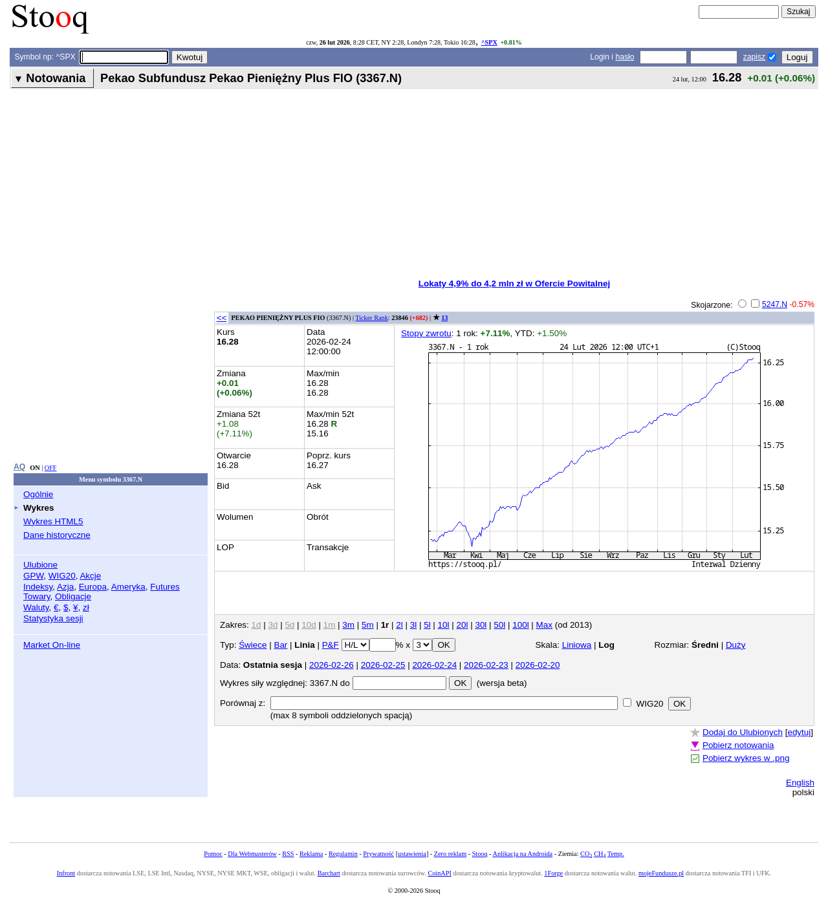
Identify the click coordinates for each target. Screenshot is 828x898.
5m (368, 625)
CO (586, 853)
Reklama (311, 853)
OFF (51, 467)
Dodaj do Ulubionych (743, 732)
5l (427, 625)
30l (480, 625)
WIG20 (62, 576)
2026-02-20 (538, 665)
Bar (280, 645)
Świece (253, 645)
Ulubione (40, 565)
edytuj (799, 732)
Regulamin (343, 853)
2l (399, 625)
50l (499, 625)
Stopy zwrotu (426, 333)
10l (444, 625)
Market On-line (51, 645)
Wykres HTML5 (53, 521)
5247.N (774, 304)
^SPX (489, 42)
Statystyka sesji (53, 618)
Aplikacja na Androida (523, 853)
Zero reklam (450, 853)
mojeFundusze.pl (661, 873)
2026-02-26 (331, 665)
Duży (736, 645)
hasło (624, 56)
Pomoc (213, 853)
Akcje (90, 576)
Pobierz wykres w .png (746, 758)
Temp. (615, 853)
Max (544, 625)
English (800, 782)
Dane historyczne (57, 535)
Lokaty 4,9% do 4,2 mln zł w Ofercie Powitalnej (514, 283)
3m (348, 625)
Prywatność (378, 853)
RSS (288, 853)
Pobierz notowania (738, 745)
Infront (66, 873)
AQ (19, 466)
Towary (36, 596)
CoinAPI (439, 873)
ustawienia (412, 853)
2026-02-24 (434, 665)
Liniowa (577, 645)
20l (462, 625)
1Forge (553, 873)
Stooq (480, 853)
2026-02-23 (486, 665)
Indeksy (37, 587)
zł (86, 607)
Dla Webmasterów (252, 853)
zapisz (754, 56)
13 (444, 317)
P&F (330, 645)
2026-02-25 (383, 665)
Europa (93, 587)
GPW (33, 576)
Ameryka (128, 587)
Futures (165, 587)
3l (413, 625)
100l (520, 625)
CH (599, 853)
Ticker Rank (371, 317)
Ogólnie (38, 494)
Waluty (36, 607)
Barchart (329, 873)
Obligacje (73, 596)
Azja (65, 587)
